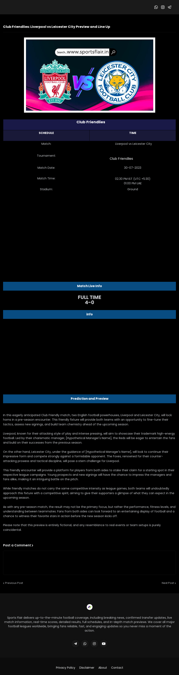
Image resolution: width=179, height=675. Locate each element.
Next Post (168, 583)
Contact (117, 668)
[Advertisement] (89, 227)
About (102, 668)
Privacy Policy (65, 668)
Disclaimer (86, 668)
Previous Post (14, 583)
